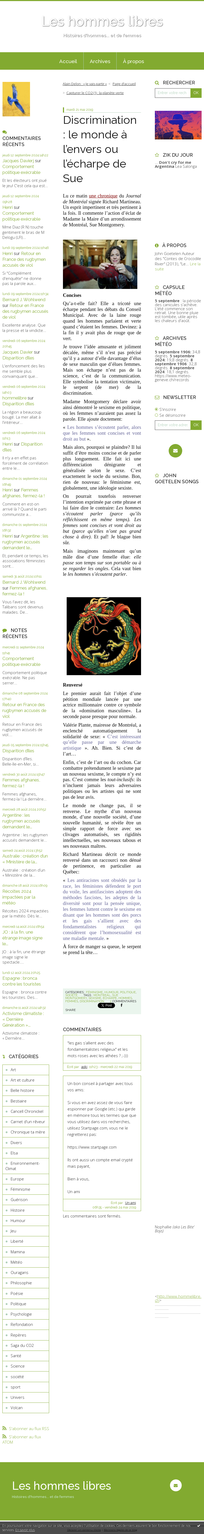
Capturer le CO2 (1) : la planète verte (95, 92)
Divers (16, 1142)
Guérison (19, 1199)
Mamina (18, 1251)
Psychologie (21, 1314)
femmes (71, 1001)
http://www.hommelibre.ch (178, 1298)
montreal (102, 995)
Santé (16, 1355)
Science (18, 1366)
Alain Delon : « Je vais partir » (85, 83)
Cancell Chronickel (27, 1111)
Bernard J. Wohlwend (23, 299)
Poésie (17, 1293)
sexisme (94, 998)
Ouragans (19, 1272)
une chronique (103, 196)
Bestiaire (19, 1101)
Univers (17, 1397)
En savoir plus (25, 1530)
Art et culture (23, 1080)
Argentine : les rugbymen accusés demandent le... (25, 541)
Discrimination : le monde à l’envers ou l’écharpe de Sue (100, 148)
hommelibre (14, 398)
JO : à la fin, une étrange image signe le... (22, 937)
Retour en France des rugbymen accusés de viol (24, 259)
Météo (16, 1262)
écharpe (110, 998)
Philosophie (21, 1282)
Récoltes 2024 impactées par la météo (18, 897)
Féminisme (20, 1189)
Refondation (22, 1324)
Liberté (17, 1241)
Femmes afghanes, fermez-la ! (23, 492)
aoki (84, 1067)
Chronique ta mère (28, 1132)
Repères (18, 1335)
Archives (100, 61)
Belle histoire (22, 1090)
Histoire (18, 1210)
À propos (133, 61)
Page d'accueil (124, 83)
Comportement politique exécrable (21, 169)
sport (15, 1387)
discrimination (92, 1001)
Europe (17, 1178)
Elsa (14, 1152)
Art (13, 1069)
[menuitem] (68, 61)
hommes (125, 998)
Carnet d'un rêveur (28, 1121)
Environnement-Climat (22, 1166)
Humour (18, 1220)
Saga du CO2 (22, 1345)
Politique (18, 1303)
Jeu (13, 1230)
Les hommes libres (102, 21)
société (17, 1376)
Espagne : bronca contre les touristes (21, 981)
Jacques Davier (17, 352)
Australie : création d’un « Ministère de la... (25, 858)
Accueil (68, 61)
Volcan (17, 1407)
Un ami (130, 1203)
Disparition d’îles (18, 358)
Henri (7, 207)
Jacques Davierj (18, 160)
